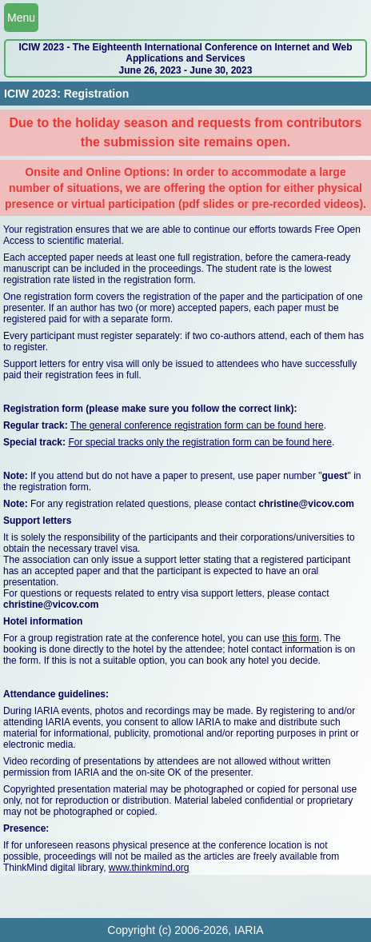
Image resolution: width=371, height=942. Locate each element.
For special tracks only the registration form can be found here (200, 442)
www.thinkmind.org (149, 867)
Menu (21, 17)
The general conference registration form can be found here (197, 425)
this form (300, 638)
